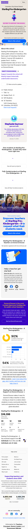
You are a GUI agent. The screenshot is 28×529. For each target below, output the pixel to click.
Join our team (17, 470)
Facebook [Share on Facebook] (11, 287)
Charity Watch (5, 502)
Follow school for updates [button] (14, 84)
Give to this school (14, 41)
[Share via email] (17, 289)
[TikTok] (21, 523)
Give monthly (5, 468)
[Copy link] (6, 288)
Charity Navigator (13, 502)
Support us (4, 475)
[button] (6, 288)
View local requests (10, 107)
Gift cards (4, 470)
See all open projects (14, 166)
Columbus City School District (14, 6)
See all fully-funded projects (14, 188)
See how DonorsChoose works (14, 321)
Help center (14, 460)
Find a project (5, 465)
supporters (7, 506)
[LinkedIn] (11, 523)
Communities (17, 473)
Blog (15, 475)
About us (16, 465)
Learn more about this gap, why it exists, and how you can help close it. (14, 381)
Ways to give (5, 480)
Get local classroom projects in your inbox (14, 527)
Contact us (16, 480)
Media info (16, 478)
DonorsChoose (4, 2)
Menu (23, 2)
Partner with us (5, 473)
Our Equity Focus (18, 468)
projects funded (20, 506)
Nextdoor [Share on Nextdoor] (22, 287)
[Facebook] (16, 523)
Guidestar (23, 502)
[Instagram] (7, 523)
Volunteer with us (6, 478)
